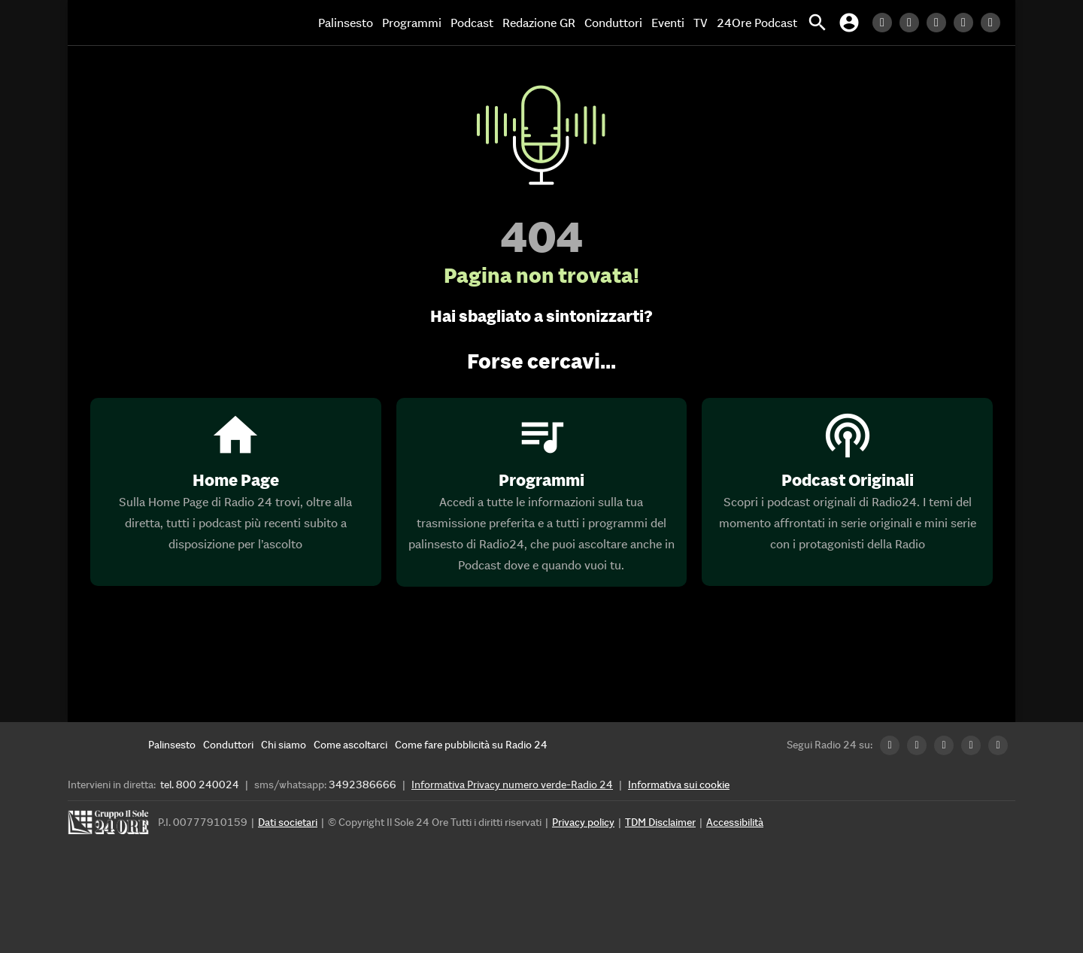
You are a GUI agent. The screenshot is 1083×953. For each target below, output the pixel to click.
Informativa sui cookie (679, 784)
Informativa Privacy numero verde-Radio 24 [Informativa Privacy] (512, 784)
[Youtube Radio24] (994, 22)
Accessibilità (734, 822)
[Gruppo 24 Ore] (110, 826)
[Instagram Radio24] (967, 22)
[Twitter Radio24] (913, 22)
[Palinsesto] (172, 744)
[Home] (131, 22)
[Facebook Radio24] (940, 22)
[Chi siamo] (283, 744)
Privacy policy (583, 822)
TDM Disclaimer (660, 822)
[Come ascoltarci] (350, 744)
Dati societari (287, 822)
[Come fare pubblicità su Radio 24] (471, 744)
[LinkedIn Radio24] (885, 22)
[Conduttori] (228, 744)
